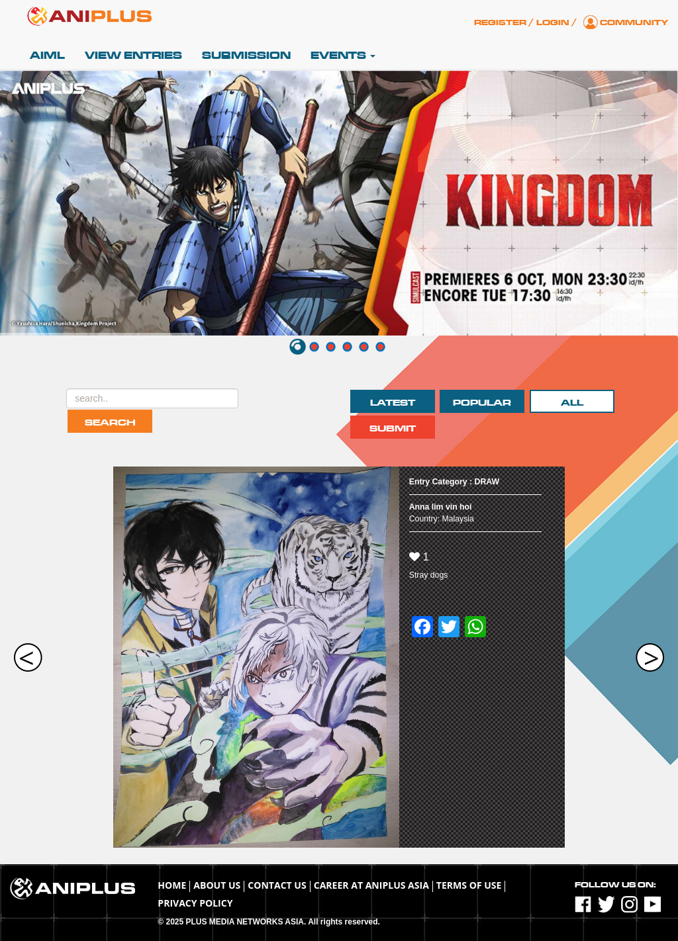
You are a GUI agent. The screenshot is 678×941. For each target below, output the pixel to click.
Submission (246, 55)
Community (634, 22)
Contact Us (277, 885)
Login (552, 22)
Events (343, 55)
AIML (47, 55)
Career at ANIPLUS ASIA (371, 885)
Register (500, 22)
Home (172, 885)
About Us (216, 885)
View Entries (133, 55)
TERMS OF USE (469, 885)
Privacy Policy (195, 903)
